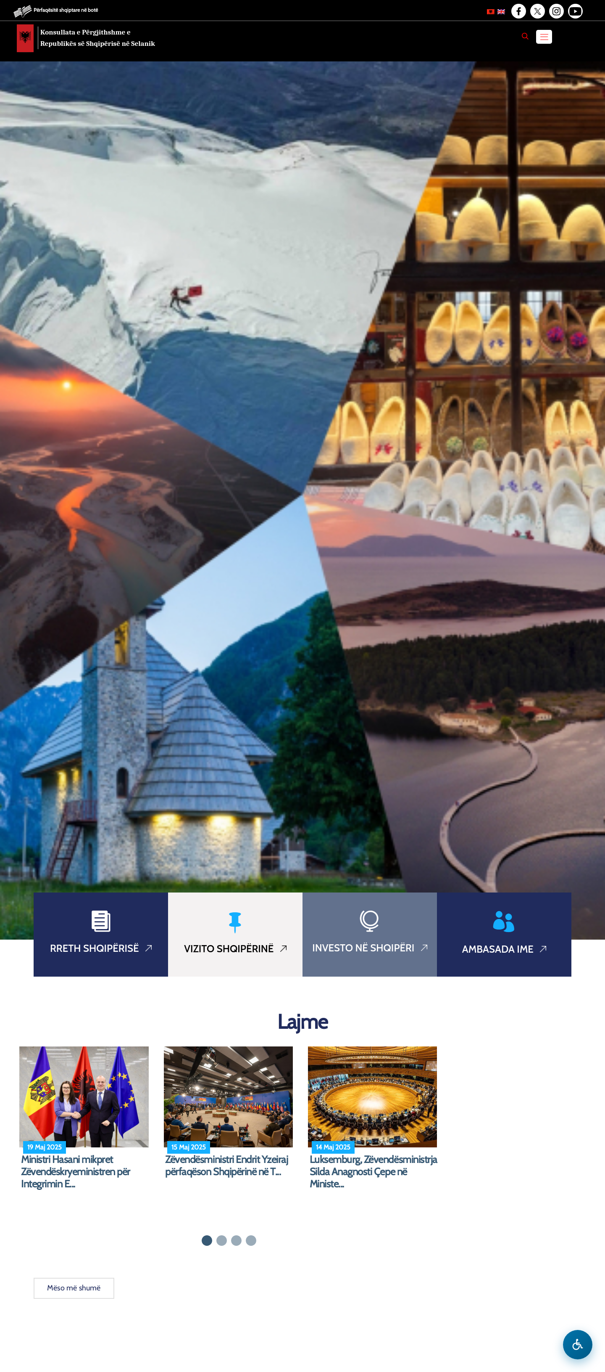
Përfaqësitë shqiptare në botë (66, 10)
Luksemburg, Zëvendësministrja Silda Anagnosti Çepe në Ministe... (373, 1172)
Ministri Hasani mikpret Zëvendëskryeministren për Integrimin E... (75, 1172)
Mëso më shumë (74, 1288)
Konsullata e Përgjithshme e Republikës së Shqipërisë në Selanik (97, 38)
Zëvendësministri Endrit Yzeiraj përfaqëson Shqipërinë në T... (226, 1166)
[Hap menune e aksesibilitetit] (577, 1344)
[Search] (525, 36)
